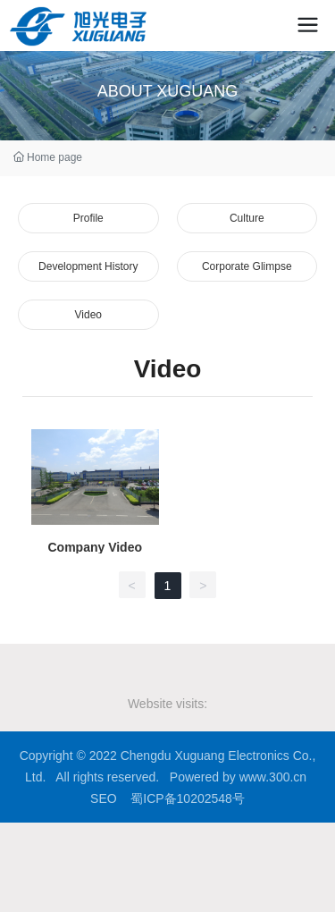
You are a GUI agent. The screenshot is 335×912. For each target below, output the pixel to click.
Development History (88, 266)
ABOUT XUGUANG (168, 91)
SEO (103, 798)
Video (88, 314)
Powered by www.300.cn (238, 777)
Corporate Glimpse (247, 266)
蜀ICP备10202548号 (187, 798)
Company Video (94, 547)
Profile (88, 218)
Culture (247, 218)
